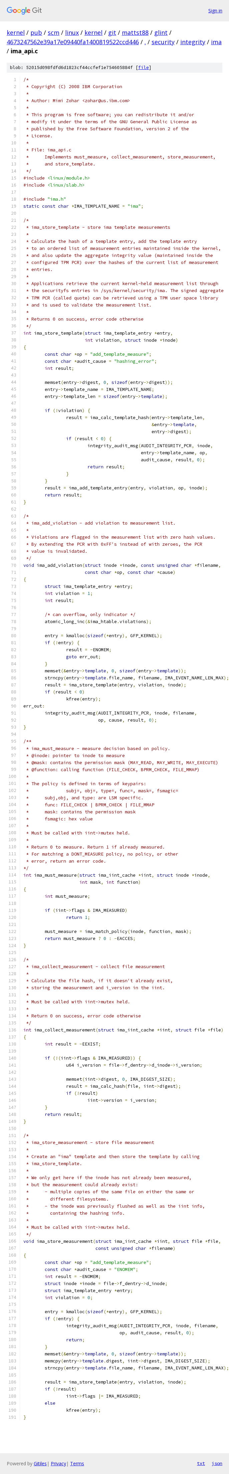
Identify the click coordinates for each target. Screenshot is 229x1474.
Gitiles (40, 1463)
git (112, 32)
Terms (77, 1463)
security (163, 42)
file (143, 67)
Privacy (58, 1463)
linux (72, 32)
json (217, 1463)
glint (161, 32)
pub (36, 32)
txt (201, 1463)
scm (53, 32)
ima (216, 42)
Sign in (215, 10)
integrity (192, 42)
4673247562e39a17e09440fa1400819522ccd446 (73, 42)
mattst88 (135, 32)
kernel (16, 32)
